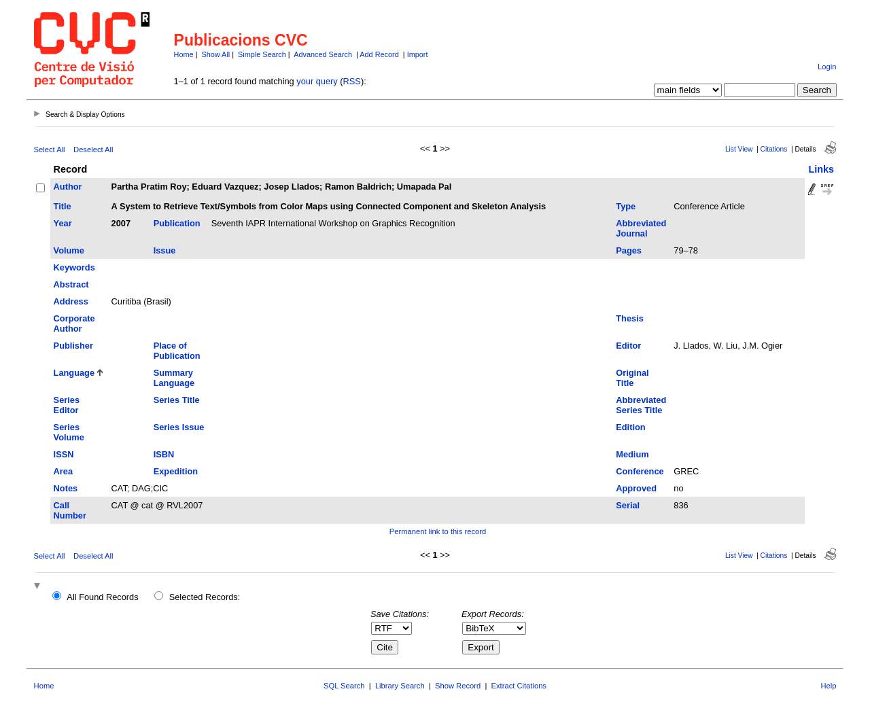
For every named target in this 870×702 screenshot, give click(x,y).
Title (62, 206)
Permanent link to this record (437, 531)
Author (68, 186)
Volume (69, 250)
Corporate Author (74, 323)
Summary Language (174, 378)
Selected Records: (205, 597)
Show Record (458, 686)
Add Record (379, 54)
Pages (629, 250)
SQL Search (344, 686)
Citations (774, 149)
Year (63, 223)
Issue (165, 250)
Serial (628, 505)
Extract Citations (518, 686)
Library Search (400, 686)
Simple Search (262, 54)
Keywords (74, 267)
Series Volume (69, 432)
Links (821, 169)
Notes (66, 488)
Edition (630, 427)
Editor (628, 345)
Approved (636, 488)
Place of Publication (177, 350)
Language (74, 373)
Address (71, 301)
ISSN (64, 454)
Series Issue (179, 427)
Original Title (632, 378)
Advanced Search (323, 54)
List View (739, 149)
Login (827, 67)
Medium (632, 454)
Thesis (630, 318)
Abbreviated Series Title (641, 405)
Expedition (176, 471)
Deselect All (93, 149)
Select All (49, 149)
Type (626, 206)
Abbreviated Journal (641, 228)
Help (828, 686)
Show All (216, 54)
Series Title (177, 400)
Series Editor (67, 405)
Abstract (71, 284)
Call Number (70, 510)
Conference (639, 471)
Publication (177, 223)
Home (184, 54)
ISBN (164, 454)
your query (316, 81)
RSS (352, 81)
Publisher (73, 345)
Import (417, 54)
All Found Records (102, 597)
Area (63, 471)
